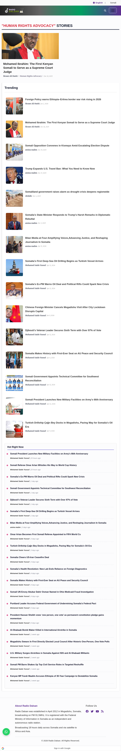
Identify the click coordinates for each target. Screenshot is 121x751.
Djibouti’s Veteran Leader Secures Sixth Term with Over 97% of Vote (63, 330)
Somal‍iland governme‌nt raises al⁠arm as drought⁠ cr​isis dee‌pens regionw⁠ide (67, 191)
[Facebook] (87, 711)
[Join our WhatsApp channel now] (6, 731)
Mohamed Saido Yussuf (35, 265)
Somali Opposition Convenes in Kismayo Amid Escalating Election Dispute (67, 145)
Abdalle (28, 196)
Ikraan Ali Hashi (10, 76)
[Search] (105, 10)
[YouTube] (97, 711)
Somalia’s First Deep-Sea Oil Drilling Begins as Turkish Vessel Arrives (64, 261)
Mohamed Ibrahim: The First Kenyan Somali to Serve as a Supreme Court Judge (28, 68)
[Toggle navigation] (113, 10)
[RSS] (102, 711)
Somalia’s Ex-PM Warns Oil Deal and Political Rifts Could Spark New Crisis (67, 284)
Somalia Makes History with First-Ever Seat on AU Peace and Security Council (69, 353)
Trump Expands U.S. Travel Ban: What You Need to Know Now (60, 168)
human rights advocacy (31, 76)
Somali (112, 3)
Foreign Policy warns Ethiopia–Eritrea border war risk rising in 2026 (63, 99)
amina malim (31, 150)
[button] (60, 748)
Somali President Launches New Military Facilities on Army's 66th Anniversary (69, 399)
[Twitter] (92, 711)
